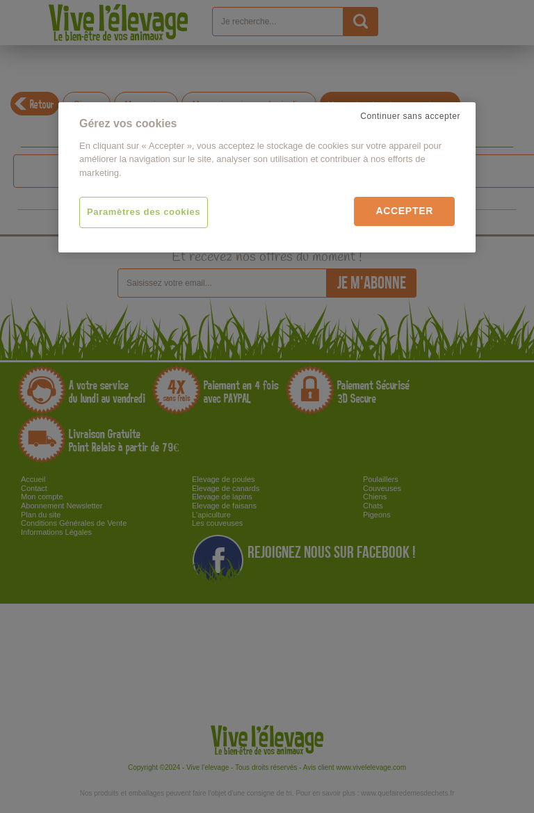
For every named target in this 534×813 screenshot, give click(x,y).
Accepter (404, 210)
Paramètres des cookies (143, 212)
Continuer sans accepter (410, 116)
